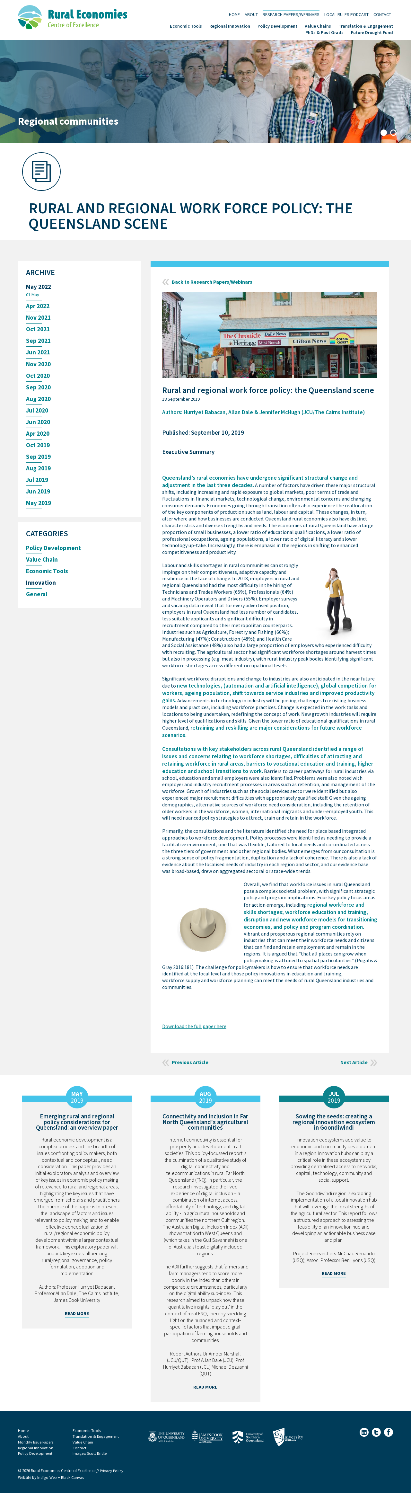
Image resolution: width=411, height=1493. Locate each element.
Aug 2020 (38, 399)
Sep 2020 (38, 388)
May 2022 (38, 287)
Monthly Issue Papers (36, 1442)
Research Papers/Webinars (291, 14)
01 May (32, 294)
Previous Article (190, 1062)
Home (234, 14)
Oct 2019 (38, 446)
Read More (77, 1313)
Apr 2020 (37, 434)
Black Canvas (72, 1477)
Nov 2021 (38, 318)
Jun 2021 (38, 353)
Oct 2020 (38, 376)
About (251, 14)
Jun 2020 (38, 423)
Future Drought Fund (372, 32)
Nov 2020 (38, 364)
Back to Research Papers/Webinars (212, 282)
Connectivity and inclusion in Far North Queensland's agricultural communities (205, 1122)
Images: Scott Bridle (90, 1453)
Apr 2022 (37, 306)
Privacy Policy (112, 1471)
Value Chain (42, 560)
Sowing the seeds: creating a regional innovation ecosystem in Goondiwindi (333, 1122)
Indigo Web (47, 1477)
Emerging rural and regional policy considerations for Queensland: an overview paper (77, 1122)
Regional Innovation (229, 25)
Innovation (41, 584)
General (36, 595)
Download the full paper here (194, 1026)
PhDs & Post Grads (324, 32)
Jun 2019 (38, 492)
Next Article (354, 1062)
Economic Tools (186, 25)
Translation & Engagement (365, 25)
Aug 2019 (38, 469)
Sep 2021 (38, 341)
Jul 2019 (37, 481)
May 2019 (38, 504)
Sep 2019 (38, 457)
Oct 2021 (38, 329)
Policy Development (277, 25)
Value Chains (318, 25)
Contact (382, 14)
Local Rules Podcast (346, 14)
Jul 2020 (37, 411)
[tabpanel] (205, 91)
